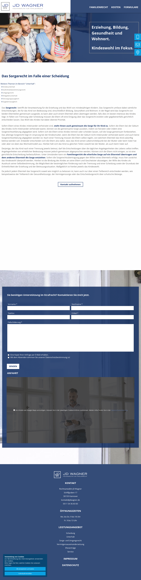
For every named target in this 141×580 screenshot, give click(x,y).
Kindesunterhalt (8, 87)
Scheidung (70, 533)
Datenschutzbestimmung (56, 357)
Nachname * (77, 304)
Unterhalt (70, 536)
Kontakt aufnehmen (70, 184)
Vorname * (12, 304)
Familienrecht (98, 7)
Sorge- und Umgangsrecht (70, 540)
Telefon (11, 313)
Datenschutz (70, 565)
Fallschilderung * (15, 322)
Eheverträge (70, 548)
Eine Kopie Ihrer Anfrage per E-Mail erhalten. (28, 354)
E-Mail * (75, 313)
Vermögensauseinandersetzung (70, 544)
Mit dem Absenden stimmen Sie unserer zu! (39, 357)
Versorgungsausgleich (10, 99)
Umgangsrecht (8, 93)
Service (70, 551)
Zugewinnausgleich (9, 102)
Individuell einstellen (25, 573)
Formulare (131, 7)
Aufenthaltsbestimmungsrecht (13, 90)
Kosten (116, 7)
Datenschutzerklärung (119, 410)
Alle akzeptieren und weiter (25, 569)
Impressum (70, 558)
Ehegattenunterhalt (9, 96)
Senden (13, 366)
